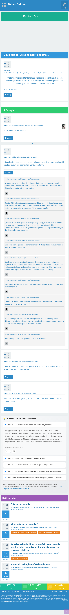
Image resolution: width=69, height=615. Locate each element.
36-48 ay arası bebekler (27, 527)
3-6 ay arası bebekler (26, 507)
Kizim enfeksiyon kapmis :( (24, 524)
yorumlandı (37, 179)
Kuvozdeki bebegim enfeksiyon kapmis (30, 564)
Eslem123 (48, 527)
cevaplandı (40, 125)
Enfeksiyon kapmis (20, 504)
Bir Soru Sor (30, 16)
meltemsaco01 (48, 553)
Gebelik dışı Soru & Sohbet (11, 591)
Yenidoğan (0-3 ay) (19, 73)
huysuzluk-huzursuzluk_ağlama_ (49, 532)
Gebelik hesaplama (28, 591)
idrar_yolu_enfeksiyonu (28, 532)
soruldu (60, 73)
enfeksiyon (15, 532)
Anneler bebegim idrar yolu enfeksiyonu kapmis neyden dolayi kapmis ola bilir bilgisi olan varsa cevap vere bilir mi (35, 547)
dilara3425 (46, 567)
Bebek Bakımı (17, 4)
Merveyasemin (47, 507)
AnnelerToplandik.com (59, 591)
